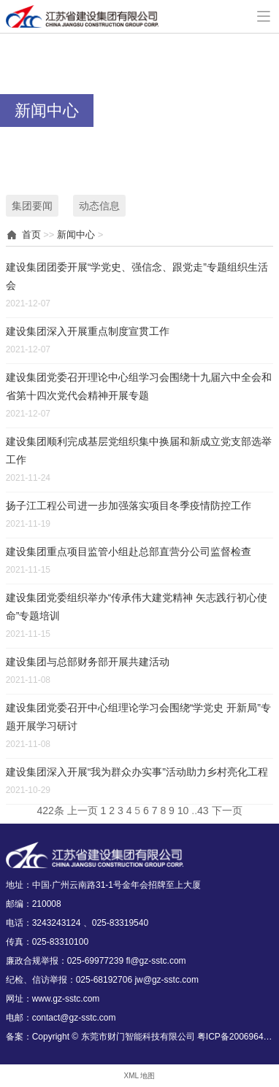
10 (183, 810)
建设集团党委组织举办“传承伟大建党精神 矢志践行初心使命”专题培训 (137, 607)
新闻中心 (76, 234)
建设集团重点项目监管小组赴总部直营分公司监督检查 (128, 551)
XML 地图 (140, 1076)
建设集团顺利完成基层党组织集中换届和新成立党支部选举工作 (139, 450)
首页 (31, 234)
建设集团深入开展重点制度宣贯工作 (87, 331)
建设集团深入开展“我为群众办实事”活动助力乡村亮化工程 (137, 772)
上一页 (82, 810)
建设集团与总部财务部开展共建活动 (87, 662)
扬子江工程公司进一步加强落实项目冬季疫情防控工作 (128, 505)
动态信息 (99, 206)
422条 (50, 810)
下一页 (227, 810)
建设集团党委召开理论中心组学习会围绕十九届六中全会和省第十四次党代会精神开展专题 (139, 386)
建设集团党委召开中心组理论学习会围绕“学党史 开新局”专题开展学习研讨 (138, 717)
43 (203, 810)
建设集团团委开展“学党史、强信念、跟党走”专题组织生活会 (137, 276)
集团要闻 (32, 206)
